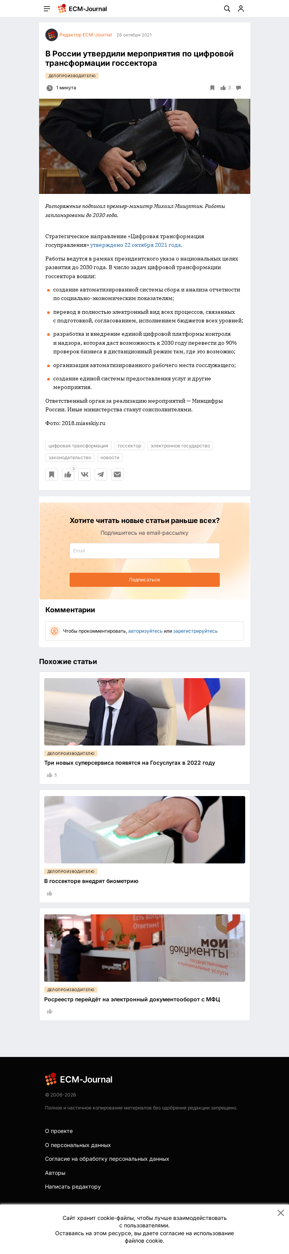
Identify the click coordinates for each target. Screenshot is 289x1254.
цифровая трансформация (78, 446)
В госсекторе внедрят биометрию (91, 881)
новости (110, 457)
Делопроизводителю (72, 76)
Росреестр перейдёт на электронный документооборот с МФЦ (132, 999)
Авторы (55, 1172)
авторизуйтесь (145, 631)
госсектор (129, 446)
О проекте (59, 1130)
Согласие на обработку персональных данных (107, 1158)
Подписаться (144, 580)
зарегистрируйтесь (195, 631)
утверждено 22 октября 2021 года (135, 244)
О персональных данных (78, 1145)
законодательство (69, 457)
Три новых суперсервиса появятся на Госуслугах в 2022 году (129, 762)
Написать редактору (73, 1186)
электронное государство (180, 446)
